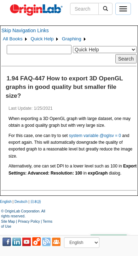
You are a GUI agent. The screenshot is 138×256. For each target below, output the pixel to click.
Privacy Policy (29, 221)
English (6, 202)
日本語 (35, 202)
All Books (13, 38)
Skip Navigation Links (25, 30)
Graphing (71, 38)
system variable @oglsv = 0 (95, 135)
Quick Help (42, 38)
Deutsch (21, 202)
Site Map (8, 221)
